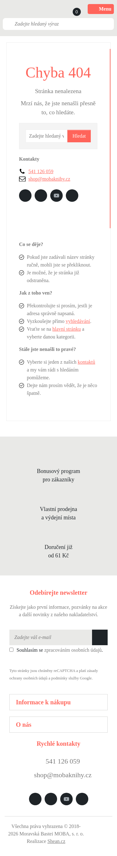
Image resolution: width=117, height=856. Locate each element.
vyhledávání (78, 321)
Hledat (79, 136)
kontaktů (86, 362)
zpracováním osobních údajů (73, 650)
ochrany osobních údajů (28, 678)
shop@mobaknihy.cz (49, 179)
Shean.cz (56, 841)
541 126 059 (40, 171)
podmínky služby (65, 678)
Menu (100, 9)
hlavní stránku (66, 329)
